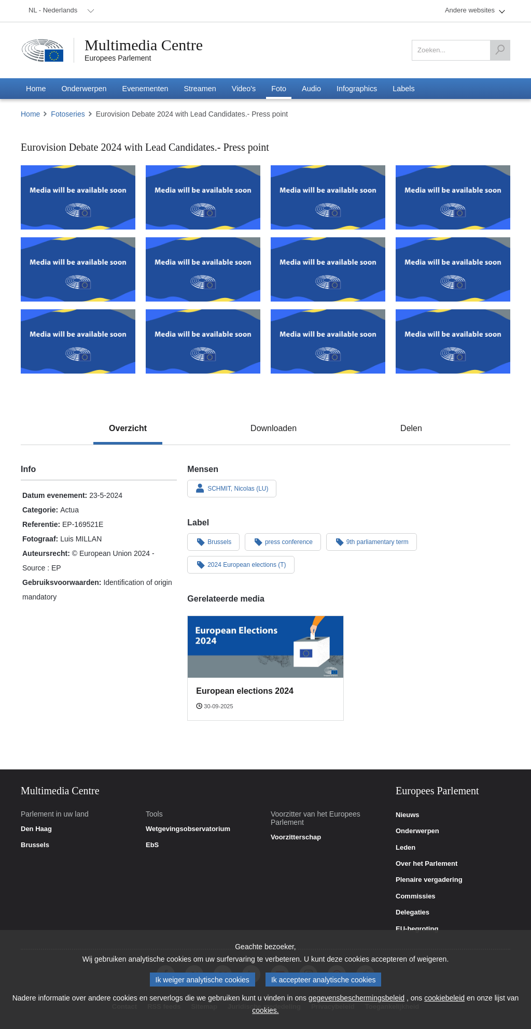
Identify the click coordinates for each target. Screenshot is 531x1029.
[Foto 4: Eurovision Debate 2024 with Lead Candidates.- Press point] (453, 197)
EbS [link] (152, 845)
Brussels (213, 541)
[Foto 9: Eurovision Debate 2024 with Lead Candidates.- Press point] (78, 341)
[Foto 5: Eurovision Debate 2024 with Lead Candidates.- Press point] (78, 269)
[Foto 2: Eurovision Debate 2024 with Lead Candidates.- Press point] (203, 197)
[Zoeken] (500, 50)
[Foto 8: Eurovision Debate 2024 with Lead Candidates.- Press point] (453, 269)
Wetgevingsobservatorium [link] (188, 829)
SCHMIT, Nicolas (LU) (231, 488)
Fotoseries (68, 114)
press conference (283, 541)
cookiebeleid (444, 998)
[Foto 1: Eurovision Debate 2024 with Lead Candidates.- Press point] (78, 197)
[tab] (127, 428)
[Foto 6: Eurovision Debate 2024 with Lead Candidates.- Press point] (203, 269)
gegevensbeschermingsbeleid (356, 998)
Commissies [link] (416, 896)
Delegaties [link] (412, 912)
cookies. (265, 1010)
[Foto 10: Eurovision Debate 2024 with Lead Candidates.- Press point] (203, 341)
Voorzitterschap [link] (296, 837)
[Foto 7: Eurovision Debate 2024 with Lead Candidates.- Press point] (328, 269)
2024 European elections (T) (240, 564)
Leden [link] (405, 847)
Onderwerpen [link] (417, 831)
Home (30, 114)
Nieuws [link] (408, 815)
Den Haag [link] (36, 829)
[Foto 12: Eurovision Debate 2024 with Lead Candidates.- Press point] (453, 341)
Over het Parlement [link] (426, 863)
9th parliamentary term (371, 541)
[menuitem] (60, 11)
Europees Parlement (118, 58)
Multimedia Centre (144, 45)
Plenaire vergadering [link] (429, 879)
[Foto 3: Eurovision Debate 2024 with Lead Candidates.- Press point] (328, 197)
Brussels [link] (35, 845)
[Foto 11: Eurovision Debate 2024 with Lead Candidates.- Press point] (328, 341)
